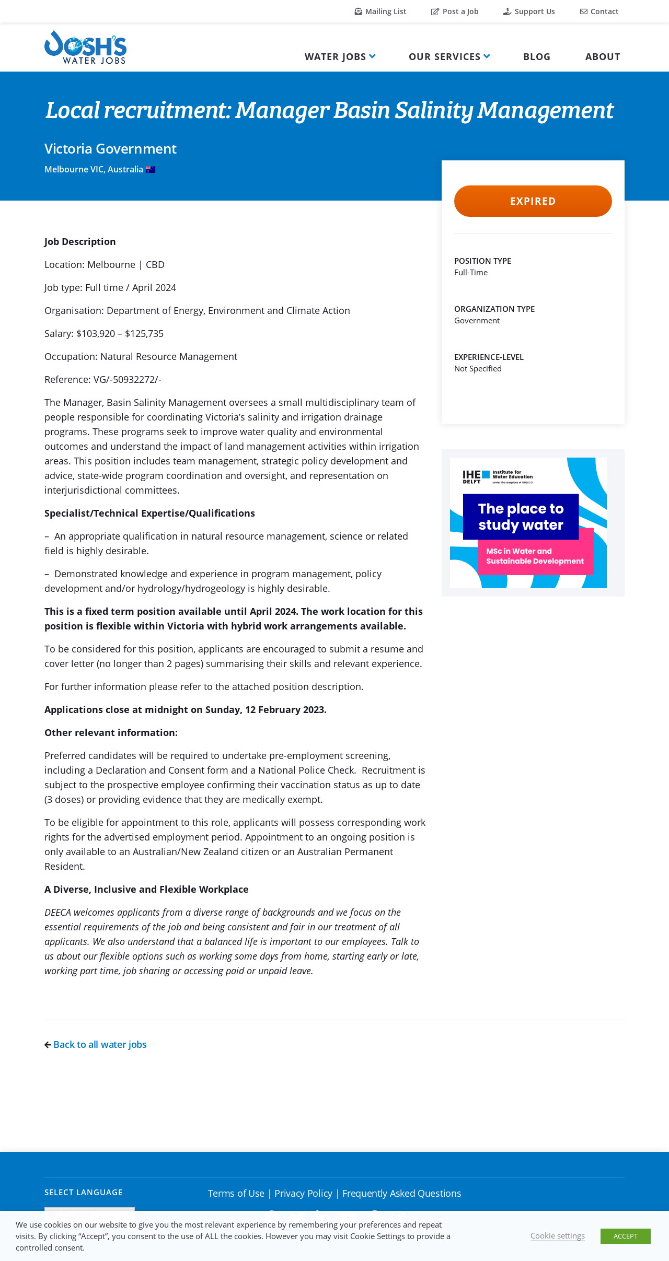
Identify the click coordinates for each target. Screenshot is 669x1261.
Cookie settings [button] (557, 1235)
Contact (599, 11)
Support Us (529, 11)
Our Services (445, 56)
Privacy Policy (303, 1193)
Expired (533, 201)
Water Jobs (335, 56)
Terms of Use (236, 1193)
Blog (537, 56)
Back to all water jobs (95, 1044)
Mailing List (381, 11)
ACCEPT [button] (626, 1236)
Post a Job (455, 11)
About (602, 56)
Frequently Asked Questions (401, 1193)
